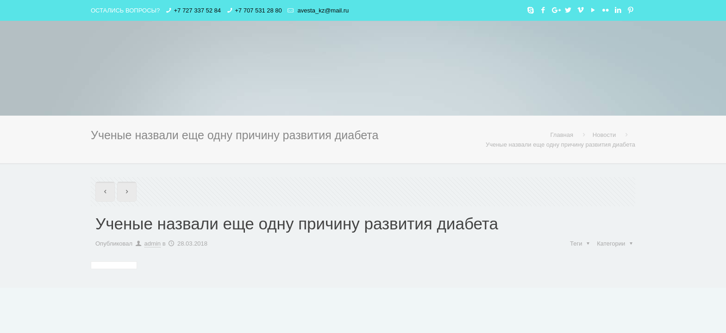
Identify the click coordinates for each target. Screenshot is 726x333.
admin (152, 243)
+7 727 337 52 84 (197, 10)
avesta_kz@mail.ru (322, 10)
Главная (562, 134)
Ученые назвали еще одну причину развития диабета (560, 144)
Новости (604, 134)
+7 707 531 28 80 (258, 10)
